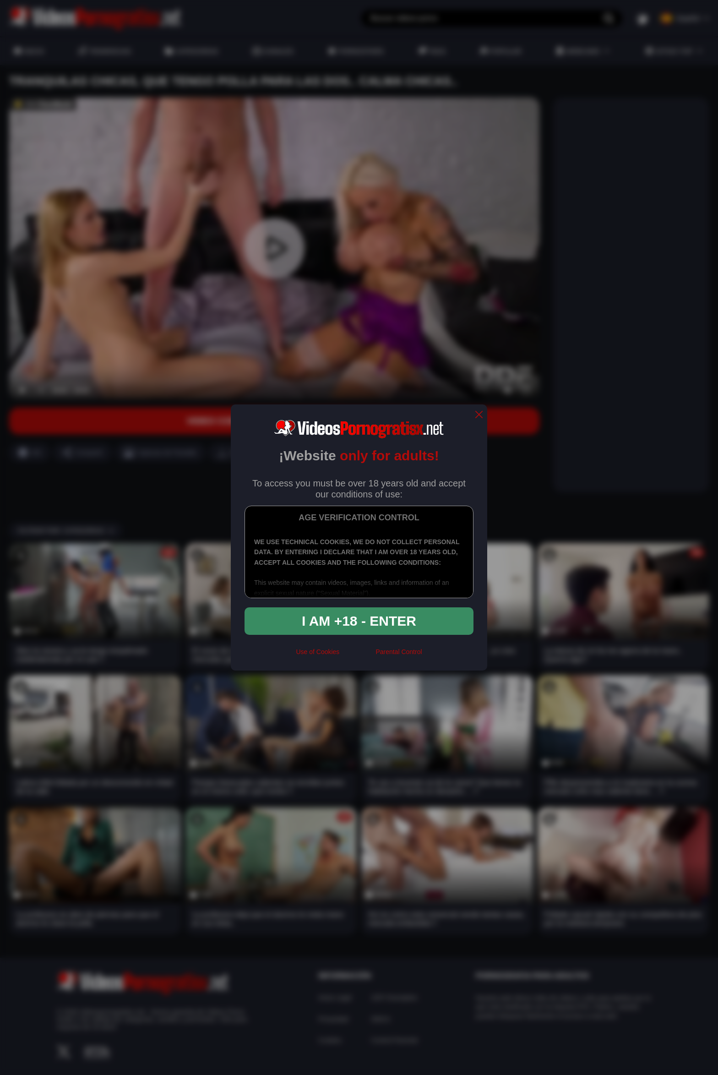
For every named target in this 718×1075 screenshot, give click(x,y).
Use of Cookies (317, 651)
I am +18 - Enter (359, 620)
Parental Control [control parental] (398, 651)
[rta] (357, 655)
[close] (479, 415)
